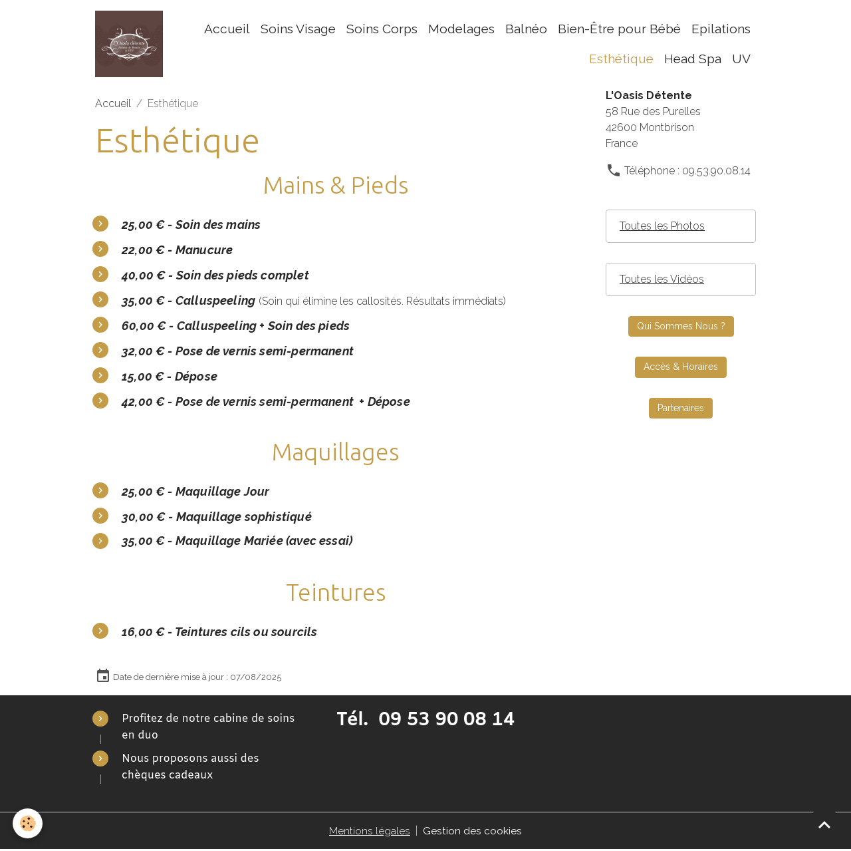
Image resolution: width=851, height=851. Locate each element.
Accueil (227, 29)
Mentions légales (369, 832)
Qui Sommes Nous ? (681, 327)
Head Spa (692, 59)
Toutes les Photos (662, 227)
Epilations (721, 29)
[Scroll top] (824, 824)
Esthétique (621, 59)
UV (741, 59)
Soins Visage (298, 29)
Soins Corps (382, 29)
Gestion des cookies (472, 832)
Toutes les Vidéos (662, 280)
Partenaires (681, 409)
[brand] (129, 45)
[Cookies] (28, 823)
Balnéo (526, 29)
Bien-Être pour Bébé (619, 29)
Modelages (461, 29)
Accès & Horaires (681, 368)
